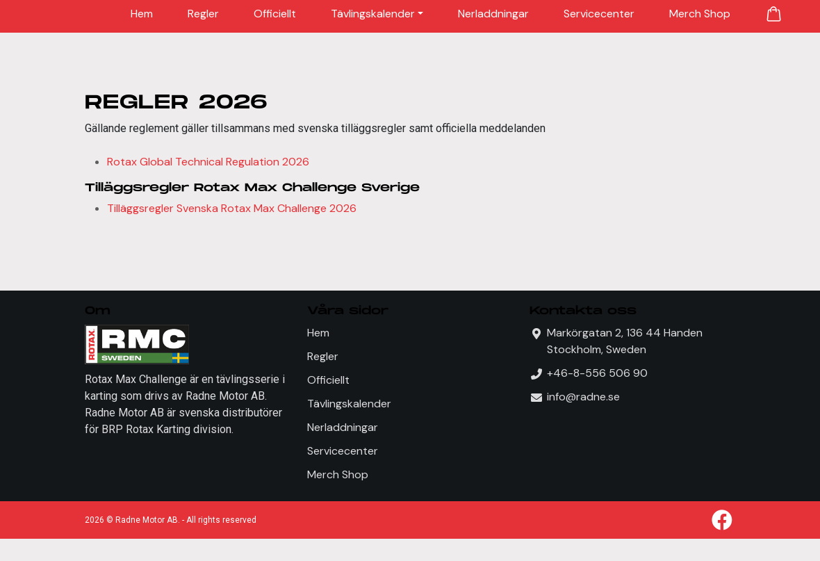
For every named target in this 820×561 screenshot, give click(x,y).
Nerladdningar (493, 13)
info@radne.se (583, 396)
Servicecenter (599, 13)
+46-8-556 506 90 (597, 373)
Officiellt (275, 13)
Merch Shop (699, 13)
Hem (142, 13)
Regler (203, 13)
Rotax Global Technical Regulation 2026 (208, 161)
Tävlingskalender (373, 13)
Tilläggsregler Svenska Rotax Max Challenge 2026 (231, 208)
